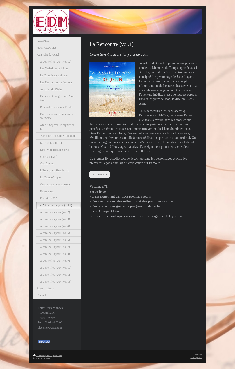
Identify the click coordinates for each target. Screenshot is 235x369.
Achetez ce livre (99, 174)
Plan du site (57, 355)
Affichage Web (196, 358)
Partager (44, 342)
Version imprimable (42, 355)
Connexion (198, 355)
